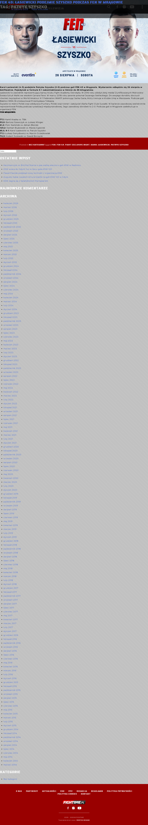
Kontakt (86, 793)
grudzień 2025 (11, 219)
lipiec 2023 (9, 333)
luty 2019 (8, 533)
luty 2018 (8, 580)
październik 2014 (12, 737)
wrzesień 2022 (10, 372)
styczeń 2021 (10, 443)
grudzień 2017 (10, 588)
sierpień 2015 (10, 698)
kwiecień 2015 (10, 714)
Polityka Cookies (67, 793)
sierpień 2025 (10, 235)
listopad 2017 (10, 592)
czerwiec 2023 (10, 337)
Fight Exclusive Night (77, 144)
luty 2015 (8, 722)
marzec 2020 (10, 482)
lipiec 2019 (8, 513)
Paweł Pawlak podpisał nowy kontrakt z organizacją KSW (32, 173)
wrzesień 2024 (10, 278)
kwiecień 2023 (10, 345)
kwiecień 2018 (10, 572)
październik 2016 (12, 643)
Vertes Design (83, 820)
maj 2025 (8, 246)
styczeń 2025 (10, 262)
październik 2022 (12, 368)
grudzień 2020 (11, 447)
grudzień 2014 (10, 729)
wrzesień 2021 (10, 411)
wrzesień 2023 (10, 325)
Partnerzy (32, 791)
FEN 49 (60, 144)
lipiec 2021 (8, 419)
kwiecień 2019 (10, 525)
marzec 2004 (10, 765)
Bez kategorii (36, 144)
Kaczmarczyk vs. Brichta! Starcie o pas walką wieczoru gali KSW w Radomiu (42, 165)
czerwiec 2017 (10, 612)
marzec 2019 (9, 529)
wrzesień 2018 (10, 553)
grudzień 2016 (10, 635)
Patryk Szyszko (120, 144)
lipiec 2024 (9, 286)
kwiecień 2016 (10, 667)
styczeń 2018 (10, 584)
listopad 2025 (10, 223)
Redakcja (82, 791)
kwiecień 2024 (10, 298)
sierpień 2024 (10, 282)
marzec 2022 (10, 396)
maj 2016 (7, 663)
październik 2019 (12, 502)
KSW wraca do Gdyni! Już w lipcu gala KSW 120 (27, 169)
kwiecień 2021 (10, 431)
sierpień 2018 (10, 557)
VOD (62, 791)
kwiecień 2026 (10, 203)
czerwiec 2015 (10, 706)
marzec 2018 (10, 576)
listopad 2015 (10, 686)
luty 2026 (8, 211)
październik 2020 (12, 455)
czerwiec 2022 (10, 384)
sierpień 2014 (10, 745)
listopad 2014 (10, 733)
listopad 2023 (10, 317)
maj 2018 (8, 568)
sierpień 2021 (10, 415)
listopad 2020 (10, 451)
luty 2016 (8, 674)
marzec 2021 (9, 435)
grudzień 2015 (10, 682)
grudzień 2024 (11, 266)
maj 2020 (8, 474)
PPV (70, 791)
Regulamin (97, 791)
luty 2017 (8, 627)
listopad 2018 (10, 545)
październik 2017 (12, 596)
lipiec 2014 (8, 749)
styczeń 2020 (10, 490)
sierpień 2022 (10, 376)
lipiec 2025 (9, 239)
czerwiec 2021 (10, 423)
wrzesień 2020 (10, 458)
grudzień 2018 (10, 541)
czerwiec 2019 (10, 517)
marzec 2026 (10, 207)
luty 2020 (8, 486)
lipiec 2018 (8, 561)
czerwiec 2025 (10, 243)
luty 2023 (8, 352)
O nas (19, 791)
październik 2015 (12, 690)
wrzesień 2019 (10, 506)
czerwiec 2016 (10, 659)
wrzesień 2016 (10, 647)
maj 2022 (8, 388)
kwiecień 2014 (10, 761)
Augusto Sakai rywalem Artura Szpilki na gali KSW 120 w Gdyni (35, 177)
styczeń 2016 (10, 678)
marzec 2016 (9, 670)
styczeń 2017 (10, 631)
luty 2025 (8, 258)
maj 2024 (8, 294)
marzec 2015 (9, 718)
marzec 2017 (9, 623)
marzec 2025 (10, 254)
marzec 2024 (10, 301)
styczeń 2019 (10, 537)
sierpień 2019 (10, 510)
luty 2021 (8, 439)
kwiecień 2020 (10, 478)
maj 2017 (7, 616)
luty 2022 (8, 400)
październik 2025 (12, 227)
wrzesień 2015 (10, 694)
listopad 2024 (10, 270)
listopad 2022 (10, 364)
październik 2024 (12, 274)
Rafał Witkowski (40, 9)
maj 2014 (7, 757)
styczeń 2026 (10, 215)
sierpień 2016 (10, 651)
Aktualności (49, 791)
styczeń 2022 (10, 404)
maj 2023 (8, 341)
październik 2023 (12, 321)
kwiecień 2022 (10, 392)
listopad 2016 (10, 639)
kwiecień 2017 (10, 619)
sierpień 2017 (10, 604)
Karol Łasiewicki (100, 144)
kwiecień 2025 (10, 250)
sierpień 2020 (10, 462)
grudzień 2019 (10, 494)
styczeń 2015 (10, 725)
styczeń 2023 (10, 356)
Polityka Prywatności (119, 791)
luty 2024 (8, 305)
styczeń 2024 (10, 309)
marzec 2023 (10, 349)
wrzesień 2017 (10, 600)
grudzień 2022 (11, 360)
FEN (54, 144)
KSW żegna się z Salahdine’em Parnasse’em (25, 181)
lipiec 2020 (9, 466)
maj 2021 (7, 427)
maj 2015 (7, 710)
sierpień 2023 (10, 329)
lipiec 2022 (9, 380)
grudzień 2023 (11, 313)
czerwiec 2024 (10, 290)
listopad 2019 (10, 498)
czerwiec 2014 (10, 753)
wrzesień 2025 (10, 231)
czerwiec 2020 (10, 470)
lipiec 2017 (8, 608)
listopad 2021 (10, 407)
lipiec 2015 (8, 702)
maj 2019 (7, 521)
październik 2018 (12, 549)
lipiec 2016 (8, 655)
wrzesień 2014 (10, 741)
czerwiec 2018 (10, 564)
